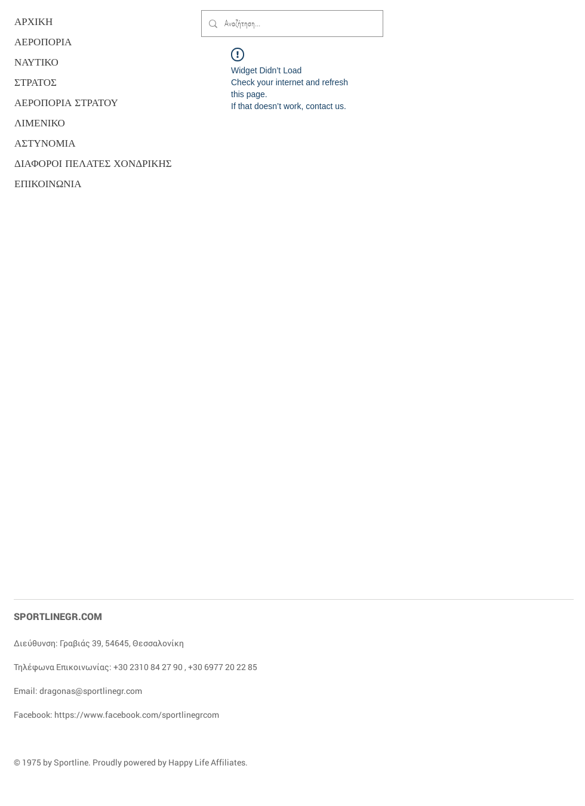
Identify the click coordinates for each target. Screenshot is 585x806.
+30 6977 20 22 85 (222, 666)
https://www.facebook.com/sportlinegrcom (136, 714)
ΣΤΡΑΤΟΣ (35, 82)
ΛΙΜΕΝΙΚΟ (39, 123)
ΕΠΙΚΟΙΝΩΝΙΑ (48, 184)
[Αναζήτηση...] (291, 23)
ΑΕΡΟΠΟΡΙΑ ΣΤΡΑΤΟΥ (60, 103)
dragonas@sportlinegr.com (90, 690)
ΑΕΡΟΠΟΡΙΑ (43, 42)
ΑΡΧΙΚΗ (33, 22)
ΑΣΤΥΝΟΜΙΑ (44, 143)
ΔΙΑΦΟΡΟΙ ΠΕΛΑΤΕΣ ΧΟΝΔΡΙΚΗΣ (60, 163)
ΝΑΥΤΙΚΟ (36, 62)
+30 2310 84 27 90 (148, 666)
